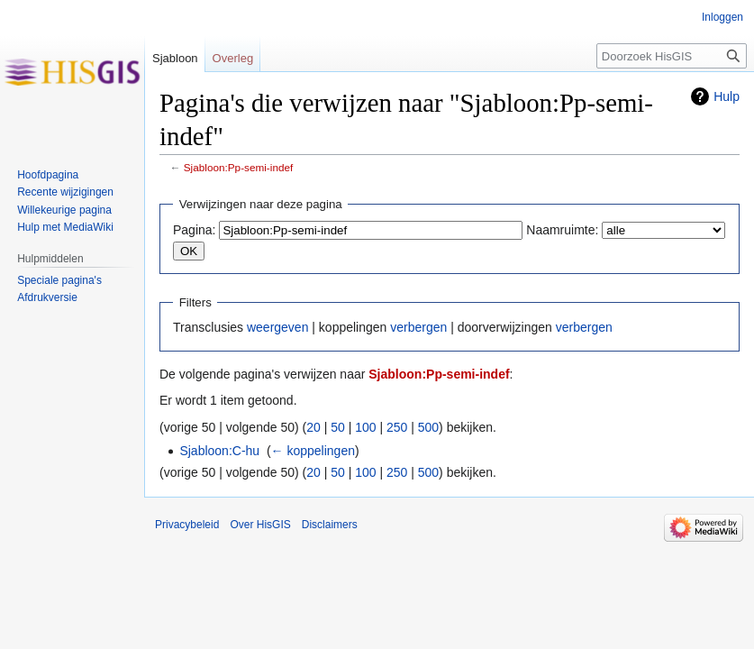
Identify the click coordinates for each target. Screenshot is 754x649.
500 (428, 427)
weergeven (278, 327)
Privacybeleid (187, 524)
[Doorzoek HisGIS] (671, 56)
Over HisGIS (260, 524)
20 (313, 427)
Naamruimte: (562, 230)
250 (396, 427)
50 (338, 427)
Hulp (726, 96)
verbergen (418, 327)
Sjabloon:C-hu (219, 450)
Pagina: (194, 230)
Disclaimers (330, 524)
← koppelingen (313, 450)
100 (365, 427)
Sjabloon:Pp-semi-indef (238, 167)
